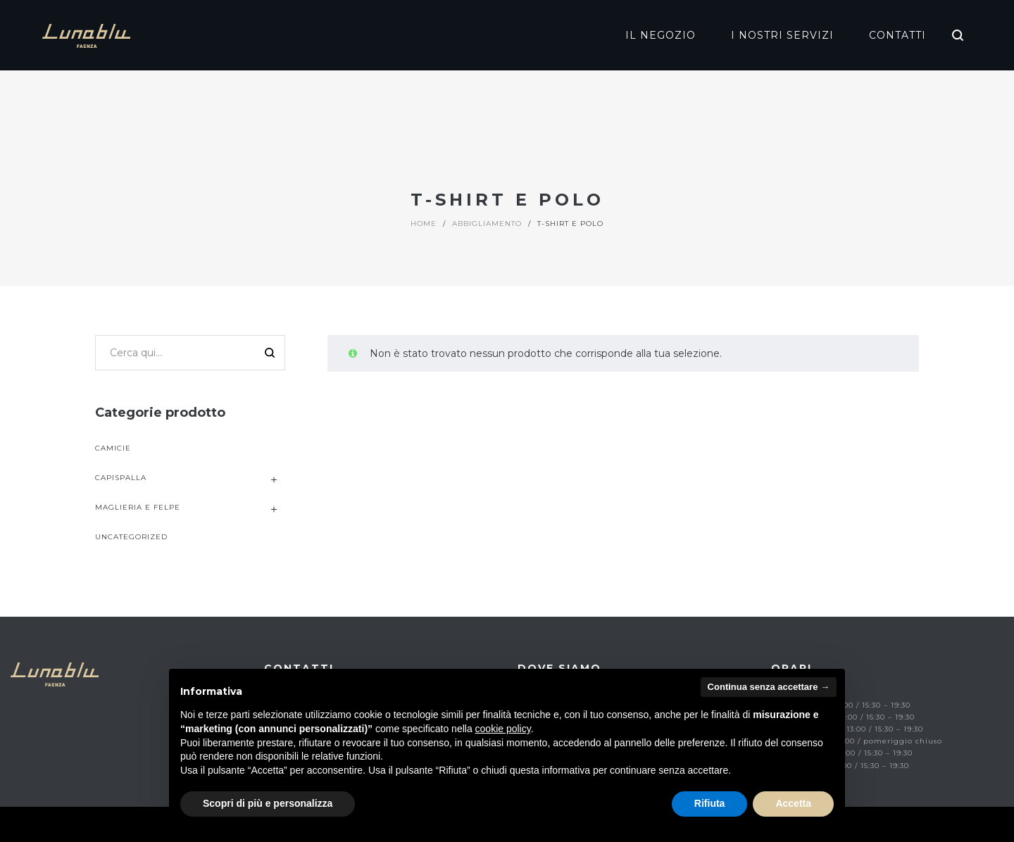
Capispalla (120, 477)
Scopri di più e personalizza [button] (267, 803)
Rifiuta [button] (709, 803)
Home (424, 223)
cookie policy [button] (503, 728)
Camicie (113, 448)
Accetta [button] (793, 803)
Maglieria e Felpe (137, 507)
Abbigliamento (487, 223)
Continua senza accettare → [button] (769, 686)
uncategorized (131, 536)
